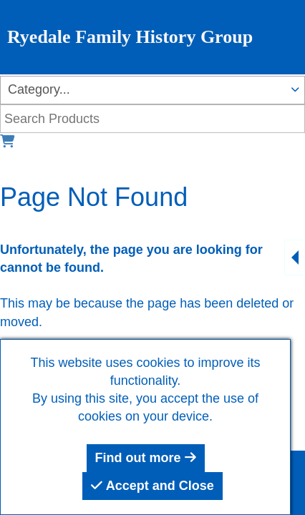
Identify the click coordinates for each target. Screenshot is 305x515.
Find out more (145, 458)
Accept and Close (152, 486)
